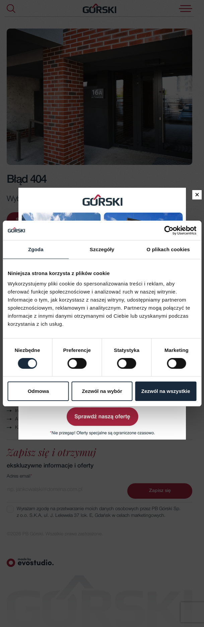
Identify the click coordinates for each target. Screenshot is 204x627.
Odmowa (38, 391)
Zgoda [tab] (36, 250)
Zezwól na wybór (102, 391)
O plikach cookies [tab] (168, 250)
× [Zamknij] (197, 195)
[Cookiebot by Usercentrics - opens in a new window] (167, 230)
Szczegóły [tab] (102, 250)
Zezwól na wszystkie (165, 391)
